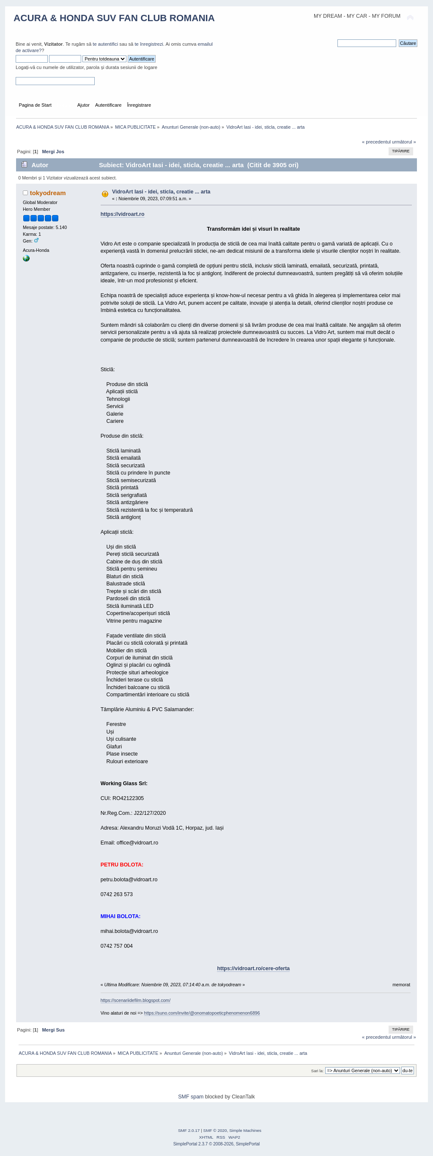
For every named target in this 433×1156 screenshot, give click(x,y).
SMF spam (190, 1097)
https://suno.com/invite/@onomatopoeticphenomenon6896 (202, 1012)
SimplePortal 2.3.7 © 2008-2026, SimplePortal (216, 1144)
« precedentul (376, 141)
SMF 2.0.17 (189, 1130)
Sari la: (317, 1070)
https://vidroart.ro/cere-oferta (253, 968)
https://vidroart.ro (123, 214)
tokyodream (48, 192)
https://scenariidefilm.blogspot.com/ (135, 1000)
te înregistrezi (148, 44)
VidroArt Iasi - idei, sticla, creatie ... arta (161, 192)
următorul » (404, 141)
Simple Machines (245, 1130)
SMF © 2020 (215, 1130)
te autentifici (105, 44)
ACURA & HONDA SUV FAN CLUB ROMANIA (114, 18)
